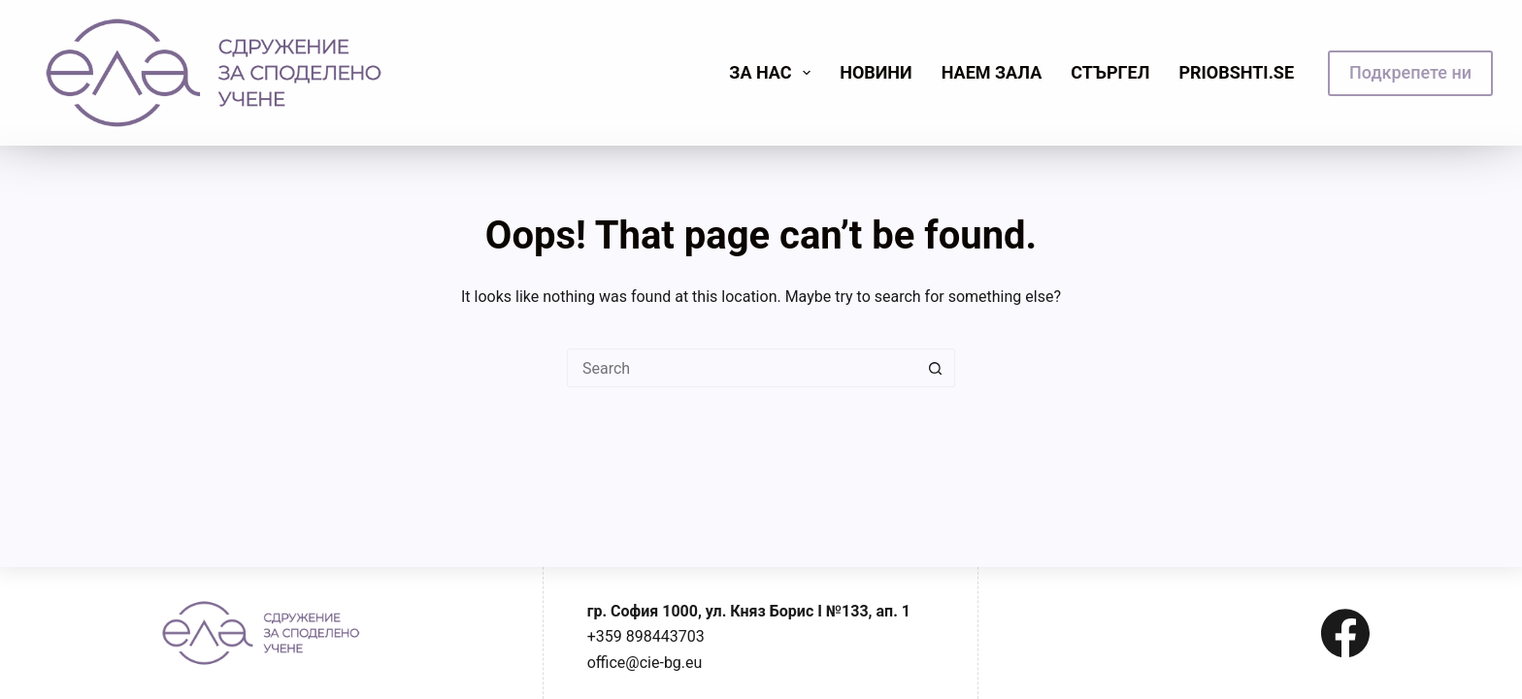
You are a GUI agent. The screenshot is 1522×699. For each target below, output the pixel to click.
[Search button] (935, 368)
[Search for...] (741, 368)
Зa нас (773, 72)
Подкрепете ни (1410, 72)
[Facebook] (1345, 633)
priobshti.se (1236, 72)
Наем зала (992, 72)
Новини (876, 72)
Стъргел (1110, 72)
